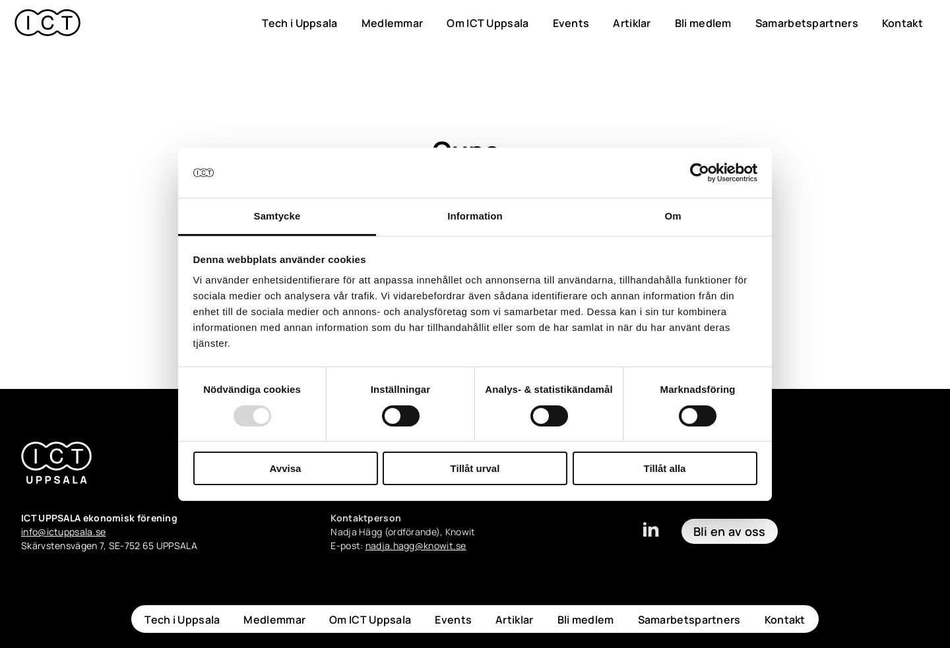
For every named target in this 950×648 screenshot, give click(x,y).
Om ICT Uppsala (487, 23)
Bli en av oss (729, 531)
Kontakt (902, 23)
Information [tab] (475, 215)
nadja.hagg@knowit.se (415, 545)
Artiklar (631, 23)
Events (571, 23)
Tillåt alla (665, 468)
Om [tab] (672, 215)
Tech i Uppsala (299, 23)
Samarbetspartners (806, 23)
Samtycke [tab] (277, 215)
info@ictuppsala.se (63, 531)
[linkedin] (650, 535)
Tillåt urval (475, 468)
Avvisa (285, 468)
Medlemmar (393, 23)
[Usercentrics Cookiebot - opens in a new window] (699, 173)
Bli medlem (703, 23)
